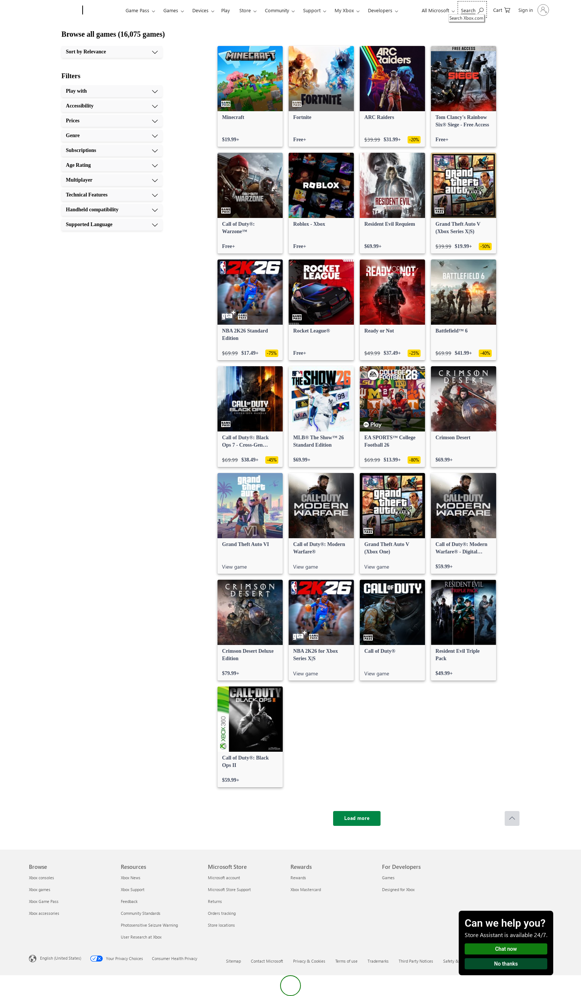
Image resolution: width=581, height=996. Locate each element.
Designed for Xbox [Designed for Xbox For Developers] (398, 889)
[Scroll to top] (512, 818)
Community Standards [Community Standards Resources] (140, 913)
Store (245, 10)
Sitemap (233, 961)
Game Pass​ (137, 10)
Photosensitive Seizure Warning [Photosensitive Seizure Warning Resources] (149, 925)
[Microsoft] (54, 10)
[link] (250, 96)
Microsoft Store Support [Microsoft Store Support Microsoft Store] (229, 889)
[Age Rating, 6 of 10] (112, 165)
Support (312, 10)
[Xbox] (103, 10)
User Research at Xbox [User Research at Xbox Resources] (141, 936)
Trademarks (378, 961)
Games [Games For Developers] (388, 877)
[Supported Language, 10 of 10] (112, 225)
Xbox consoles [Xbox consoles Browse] (41, 877)
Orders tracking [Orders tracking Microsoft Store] (222, 913)
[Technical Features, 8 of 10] (112, 195)
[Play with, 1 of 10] (112, 91)
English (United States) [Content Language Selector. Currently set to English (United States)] (60, 958)
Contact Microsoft (267, 961)
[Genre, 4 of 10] (112, 136)
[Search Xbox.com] (472, 9)
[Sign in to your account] (533, 10)
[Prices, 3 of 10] (112, 121)
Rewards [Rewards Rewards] (298, 877)
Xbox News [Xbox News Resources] (130, 877)
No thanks (506, 964)
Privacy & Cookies (309, 961)
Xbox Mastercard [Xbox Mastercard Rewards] (305, 889)
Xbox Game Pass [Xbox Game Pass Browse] (44, 901)
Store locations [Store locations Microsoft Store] (221, 925)
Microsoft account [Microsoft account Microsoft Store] (224, 877)
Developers (380, 10)
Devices (200, 10)
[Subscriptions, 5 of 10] (112, 150)
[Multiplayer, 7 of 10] (112, 180)
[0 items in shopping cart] (501, 9)
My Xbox (344, 10)
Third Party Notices (416, 961)
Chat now (506, 949)
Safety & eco (454, 961)
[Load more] (357, 818)
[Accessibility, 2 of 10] (112, 106)
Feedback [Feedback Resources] (129, 901)
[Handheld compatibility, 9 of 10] (112, 210)
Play (225, 10)
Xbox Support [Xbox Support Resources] (133, 889)
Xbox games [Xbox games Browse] (39, 889)
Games (170, 10)
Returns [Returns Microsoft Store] (215, 901)
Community (277, 10)
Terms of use (346, 961)
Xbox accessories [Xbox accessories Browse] (44, 913)
